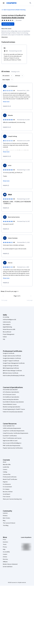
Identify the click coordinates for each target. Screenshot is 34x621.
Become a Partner (8, 492)
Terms (4, 544)
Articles (5, 557)
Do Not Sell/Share (7, 567)
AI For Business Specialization (11, 392)
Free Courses (6, 497)
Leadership (6, 467)
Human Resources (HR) (9, 329)
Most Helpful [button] (6, 80)
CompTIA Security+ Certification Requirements (15, 433)
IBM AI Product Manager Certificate (12, 371)
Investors (5, 542)
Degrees (5, 482)
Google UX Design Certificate (11, 366)
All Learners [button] (6, 76)
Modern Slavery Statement (10, 564)
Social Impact (6, 494)
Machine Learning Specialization (11, 407)
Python (5, 337)
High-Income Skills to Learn (10, 441)
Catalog (5, 472)
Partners (5, 516)
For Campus (6, 489)
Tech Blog (5, 525)
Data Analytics (7, 324)
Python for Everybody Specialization (13, 412)
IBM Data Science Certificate (10, 373)
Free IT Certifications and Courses (12, 438)
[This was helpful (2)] (7, 106)
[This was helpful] (6, 185)
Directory (5, 559)
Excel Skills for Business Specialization (13, 402)
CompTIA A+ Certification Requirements (13, 431)
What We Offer (7, 464)
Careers (5, 469)
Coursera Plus (6, 474)
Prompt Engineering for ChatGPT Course (14, 409)
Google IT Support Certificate (11, 361)
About (4, 462)
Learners (5, 513)
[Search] (30, 3)
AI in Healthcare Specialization (11, 397)
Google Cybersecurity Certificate (12, 356)
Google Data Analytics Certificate (12, 358)
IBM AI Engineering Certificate (11, 368)
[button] (10, 291)
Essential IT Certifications (10, 436)
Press (4, 539)
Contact (5, 554)
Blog (4, 520)
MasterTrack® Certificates (10, 479)
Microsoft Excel (7, 332)
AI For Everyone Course (9, 394)
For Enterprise (7, 484)
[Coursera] (11, 3)
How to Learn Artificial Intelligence (12, 443)
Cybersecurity (7, 322)
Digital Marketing (7, 327)
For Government (7, 487)
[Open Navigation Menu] (3, 3)
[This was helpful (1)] (7, 127)
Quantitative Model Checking (12, 17)
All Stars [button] (17, 76)
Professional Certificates (10, 477)
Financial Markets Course (9, 404)
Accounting (6, 317)
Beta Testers (6, 518)
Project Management (8, 334)
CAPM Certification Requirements (12, 428)
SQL (4, 339)
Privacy (5, 547)
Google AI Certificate (8, 353)
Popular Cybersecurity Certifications (13, 448)
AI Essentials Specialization (10, 390)
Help (4, 549)
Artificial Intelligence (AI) (9, 319)
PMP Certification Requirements (11, 446)
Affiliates (5, 562)
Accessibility (6, 552)
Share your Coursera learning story (12, 499)
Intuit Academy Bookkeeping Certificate (14, 375)
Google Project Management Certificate (14, 363)
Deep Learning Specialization (11, 399)
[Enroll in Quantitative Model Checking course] (7, 24)
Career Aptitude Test (8, 426)
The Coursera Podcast (9, 523)
